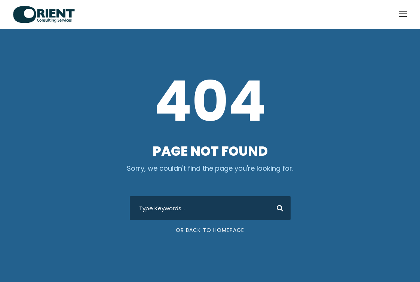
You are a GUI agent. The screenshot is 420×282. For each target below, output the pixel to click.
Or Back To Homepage (210, 230)
